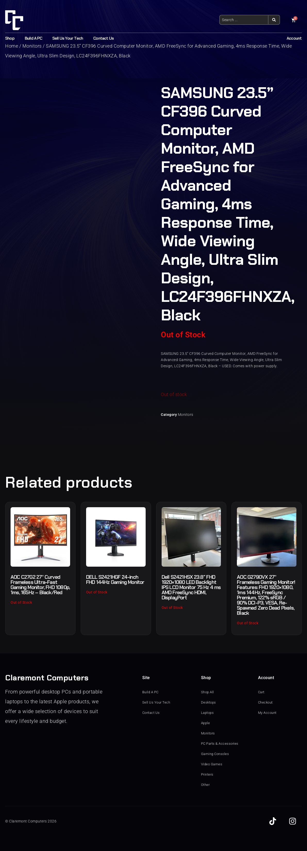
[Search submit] (274, 19)
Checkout (266, 702)
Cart (261, 692)
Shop (9, 38)
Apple (206, 723)
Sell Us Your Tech (67, 38)
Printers (208, 775)
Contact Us (103, 38)
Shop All (208, 692)
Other (206, 785)
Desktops (209, 702)
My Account (268, 713)
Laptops (208, 713)
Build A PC (33, 38)
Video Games (212, 764)
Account (294, 38)
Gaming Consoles (216, 754)
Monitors (185, 415)
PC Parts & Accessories (221, 744)
